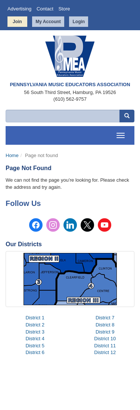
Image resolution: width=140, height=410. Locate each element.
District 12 (105, 352)
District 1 (34, 317)
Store (64, 9)
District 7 (105, 317)
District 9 (105, 332)
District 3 (34, 332)
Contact (45, 9)
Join (17, 21)
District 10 (105, 338)
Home (12, 155)
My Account (48, 21)
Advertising (19, 9)
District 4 (34, 338)
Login (78, 21)
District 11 (105, 345)
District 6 (34, 352)
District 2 (34, 325)
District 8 (105, 325)
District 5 (34, 345)
